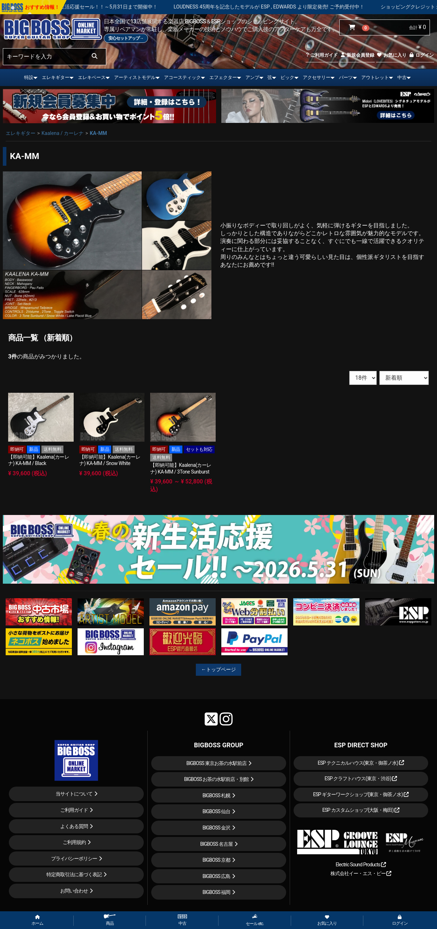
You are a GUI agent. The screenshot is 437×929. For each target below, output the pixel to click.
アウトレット (375, 77)
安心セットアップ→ (125, 38)
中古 (402, 77)
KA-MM (98, 133)
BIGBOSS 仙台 (217, 811)
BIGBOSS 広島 (217, 876)
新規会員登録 (357, 55)
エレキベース (92, 77)
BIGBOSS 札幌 (217, 795)
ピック (287, 77)
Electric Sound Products (361, 864)
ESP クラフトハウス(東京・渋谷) (360, 778)
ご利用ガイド (321, 55)
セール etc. (255, 920)
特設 (28, 77)
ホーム (37, 920)
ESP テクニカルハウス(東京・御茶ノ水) (361, 763)
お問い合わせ (74, 891)
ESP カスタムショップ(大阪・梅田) (360, 810)
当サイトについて (74, 794)
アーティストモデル (134, 77)
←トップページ (218, 669)
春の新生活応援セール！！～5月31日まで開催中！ (130, 7)
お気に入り (391, 55)
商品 (110, 920)
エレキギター (55, 77)
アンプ (252, 77)
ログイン (421, 55)
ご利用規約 (74, 842)
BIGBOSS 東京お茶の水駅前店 (216, 763)
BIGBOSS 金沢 (217, 828)
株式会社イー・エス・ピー (360, 873)
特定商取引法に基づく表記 (74, 874)
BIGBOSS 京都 (217, 860)
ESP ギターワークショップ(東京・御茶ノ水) (361, 794)
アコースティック (182, 77)
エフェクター (223, 77)
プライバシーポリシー (74, 858)
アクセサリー (316, 77)
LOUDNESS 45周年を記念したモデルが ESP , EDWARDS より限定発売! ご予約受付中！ (298, 7)
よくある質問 (74, 826)
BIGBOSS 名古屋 (216, 844)
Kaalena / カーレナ (62, 133)
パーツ (346, 77)
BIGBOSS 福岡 (217, 892)
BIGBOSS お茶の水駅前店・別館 (216, 779)
